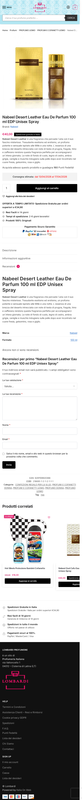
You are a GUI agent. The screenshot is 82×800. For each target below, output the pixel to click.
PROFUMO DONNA (54, 488)
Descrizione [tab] (9, 250)
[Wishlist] (20, 196)
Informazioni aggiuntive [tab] (16, 258)
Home (5, 30)
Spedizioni (8, 723)
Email (5, 439)
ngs (42, 494)
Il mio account (10, 762)
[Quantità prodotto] (6, 188)
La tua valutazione (12, 380)
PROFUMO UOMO (27, 30)
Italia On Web (23, 789)
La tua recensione (12, 394)
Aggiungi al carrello (47, 188)
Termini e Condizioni (14, 706)
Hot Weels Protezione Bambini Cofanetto (25, 568)
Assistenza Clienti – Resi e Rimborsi (22, 712)
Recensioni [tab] (11, 266)
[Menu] (7, 7)
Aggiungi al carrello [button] (28, 581)
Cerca (71, 17)
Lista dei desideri (11, 738)
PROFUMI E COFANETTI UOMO (51, 30)
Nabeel (14, 126)
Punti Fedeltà (9, 732)
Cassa (5, 772)
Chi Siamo (8, 743)
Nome (6, 425)
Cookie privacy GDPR (14, 717)
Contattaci (8, 749)
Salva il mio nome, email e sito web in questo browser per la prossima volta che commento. (37, 455)
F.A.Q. (5, 728)
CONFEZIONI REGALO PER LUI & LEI (33, 484)
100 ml (73, 339)
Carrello (6, 767)
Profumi (13, 30)
